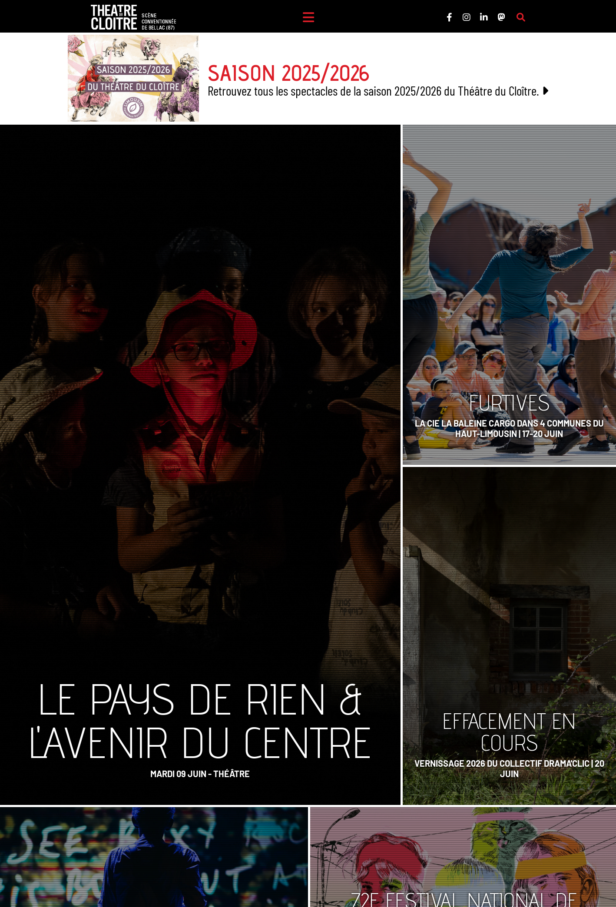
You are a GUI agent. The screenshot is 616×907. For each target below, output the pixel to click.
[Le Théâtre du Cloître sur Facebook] (449, 17)
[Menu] (308, 17)
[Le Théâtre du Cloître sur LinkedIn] (484, 17)
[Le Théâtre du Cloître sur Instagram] (466, 17)
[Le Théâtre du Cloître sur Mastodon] (501, 17)
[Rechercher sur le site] (521, 17)
